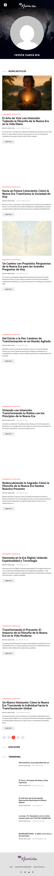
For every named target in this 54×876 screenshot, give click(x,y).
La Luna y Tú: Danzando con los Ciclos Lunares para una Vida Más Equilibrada (35, 817)
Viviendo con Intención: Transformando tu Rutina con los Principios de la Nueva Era (23, 413)
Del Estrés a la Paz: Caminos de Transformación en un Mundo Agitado (26, 340)
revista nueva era (8, 128)
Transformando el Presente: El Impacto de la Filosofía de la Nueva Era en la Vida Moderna (24, 632)
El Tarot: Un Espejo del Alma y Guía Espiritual (33, 781)
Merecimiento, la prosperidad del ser (34, 762)
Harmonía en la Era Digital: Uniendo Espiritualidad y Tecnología (24, 559)
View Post (8, 142)
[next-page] (23, 737)
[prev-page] (4, 737)
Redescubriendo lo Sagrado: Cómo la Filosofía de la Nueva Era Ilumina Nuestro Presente (25, 486)
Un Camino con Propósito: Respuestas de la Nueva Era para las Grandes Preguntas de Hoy (26, 266)
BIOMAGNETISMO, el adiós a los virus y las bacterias (35, 835)
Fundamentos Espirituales (11, 114)
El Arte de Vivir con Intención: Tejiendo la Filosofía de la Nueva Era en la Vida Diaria (25, 121)
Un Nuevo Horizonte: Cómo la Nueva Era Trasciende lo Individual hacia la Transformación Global (25, 705)
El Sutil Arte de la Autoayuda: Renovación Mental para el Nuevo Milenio (32, 800)
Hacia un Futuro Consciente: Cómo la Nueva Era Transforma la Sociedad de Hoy (26, 194)
